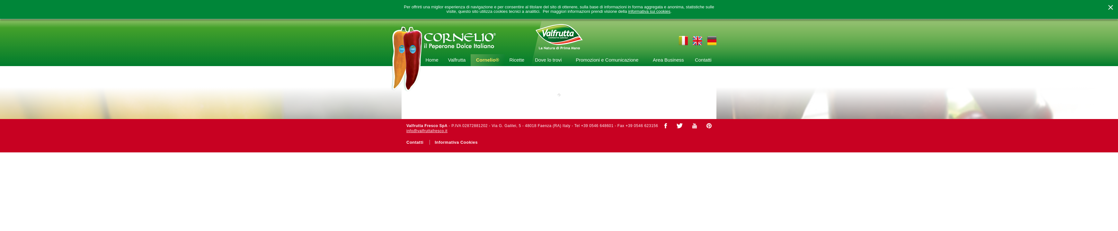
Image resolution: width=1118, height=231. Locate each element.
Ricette (517, 60)
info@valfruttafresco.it (427, 131)
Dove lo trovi (548, 60)
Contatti (703, 60)
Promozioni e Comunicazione (607, 60)
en (697, 40)
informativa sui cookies (649, 11)
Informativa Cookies (456, 142)
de (711, 40)
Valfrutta (457, 60)
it (683, 40)
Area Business (668, 60)
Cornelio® (487, 60)
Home (431, 60)
